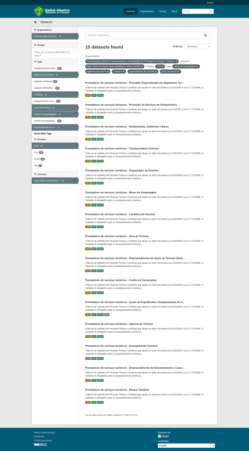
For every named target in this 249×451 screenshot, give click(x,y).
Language (163, 441)
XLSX (100, 95)
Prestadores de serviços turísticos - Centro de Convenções (121, 280)
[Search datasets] (198, 11)
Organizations (147, 11)
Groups (162, 11)
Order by (177, 46)
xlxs (106, 314)
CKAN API (39, 436)
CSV (88, 95)
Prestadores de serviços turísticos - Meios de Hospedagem (121, 192)
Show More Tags (43, 133)
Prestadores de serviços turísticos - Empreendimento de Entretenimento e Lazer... (134, 367)
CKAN (163, 436)
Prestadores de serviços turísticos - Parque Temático (117, 389)
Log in (210, 2)
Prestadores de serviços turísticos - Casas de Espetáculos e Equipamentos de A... (135, 302)
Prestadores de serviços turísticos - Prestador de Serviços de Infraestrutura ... (132, 104)
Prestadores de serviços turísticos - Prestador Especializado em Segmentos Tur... (134, 82)
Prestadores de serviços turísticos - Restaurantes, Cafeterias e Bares (127, 126)
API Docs (133, 415)
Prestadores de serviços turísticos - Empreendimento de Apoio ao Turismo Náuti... (135, 258)
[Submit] (210, 11)
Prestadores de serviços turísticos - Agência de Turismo (119, 324)
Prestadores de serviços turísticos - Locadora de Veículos (120, 214)
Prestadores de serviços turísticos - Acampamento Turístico (121, 346)
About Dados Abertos (44, 432)
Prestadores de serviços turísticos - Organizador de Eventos (121, 170)
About (174, 11)
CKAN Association (43, 440)
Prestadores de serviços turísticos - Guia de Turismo (117, 236)
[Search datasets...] (143, 35)
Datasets (130, 11)
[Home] (35, 22)
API (122, 415)
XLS (93, 95)
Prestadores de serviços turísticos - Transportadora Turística (122, 148)
